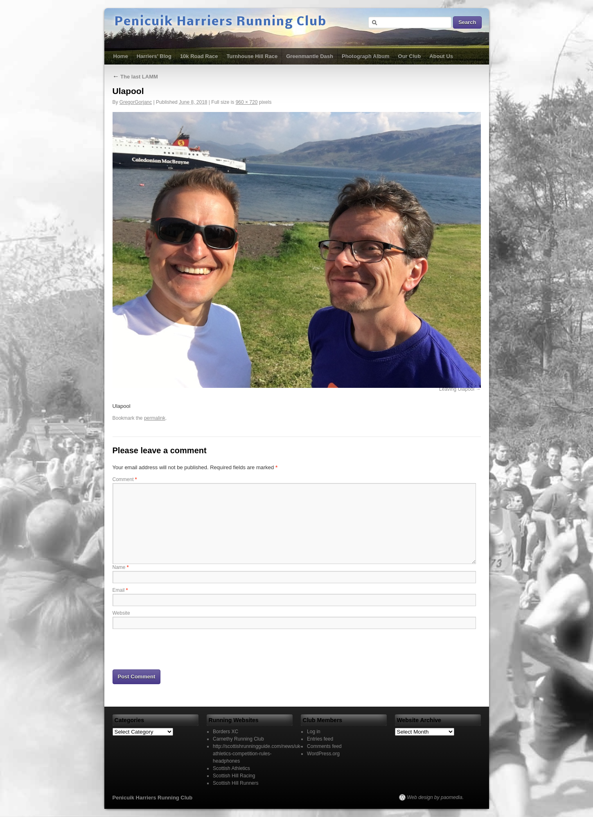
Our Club (409, 56)
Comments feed (324, 746)
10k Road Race (199, 56)
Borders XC (225, 731)
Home (120, 56)
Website (121, 613)
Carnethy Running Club (238, 739)
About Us (441, 56)
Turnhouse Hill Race (251, 56)
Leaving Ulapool (456, 389)
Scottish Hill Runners (235, 783)
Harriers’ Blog (154, 56)
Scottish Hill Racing (234, 776)
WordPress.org (323, 754)
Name (121, 567)
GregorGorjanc (136, 102)
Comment (125, 479)
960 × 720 (247, 102)
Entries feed (320, 739)
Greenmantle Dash (309, 56)
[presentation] (175, 649)
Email (120, 590)
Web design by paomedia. (435, 797)
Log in (313, 731)
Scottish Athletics (231, 768)
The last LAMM (135, 77)
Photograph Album (366, 56)
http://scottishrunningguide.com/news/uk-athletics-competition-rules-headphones (257, 753)
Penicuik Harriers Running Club (221, 22)
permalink (154, 418)
